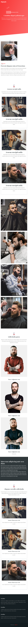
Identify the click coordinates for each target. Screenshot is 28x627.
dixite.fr (16, 624)
